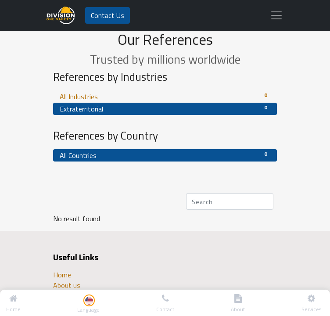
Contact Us (107, 15)
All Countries (165, 155)
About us (66, 285)
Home (62, 274)
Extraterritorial (165, 108)
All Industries (165, 96)
